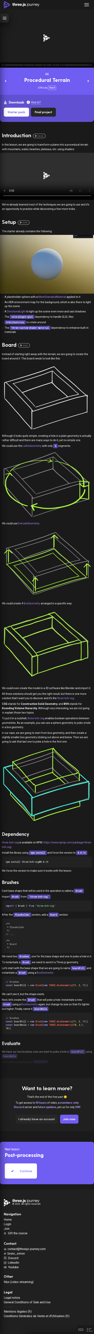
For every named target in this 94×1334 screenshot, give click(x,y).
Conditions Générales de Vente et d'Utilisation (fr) (36, 1316)
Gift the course (15, 1233)
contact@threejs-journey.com (25, 1249)
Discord (11, 1258)
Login (7, 1224)
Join (6, 1228)
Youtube (11, 1267)
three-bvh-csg (65, 698)
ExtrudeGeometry (28, 523)
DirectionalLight (16, 311)
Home (8, 1219)
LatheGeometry (32, 445)
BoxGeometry (32, 603)
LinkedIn (11, 1262)
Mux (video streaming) (19, 1282)
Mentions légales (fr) (18, 1311)
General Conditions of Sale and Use (27, 1302)
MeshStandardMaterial (52, 296)
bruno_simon (14, 1253)
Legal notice (12, 1297)
